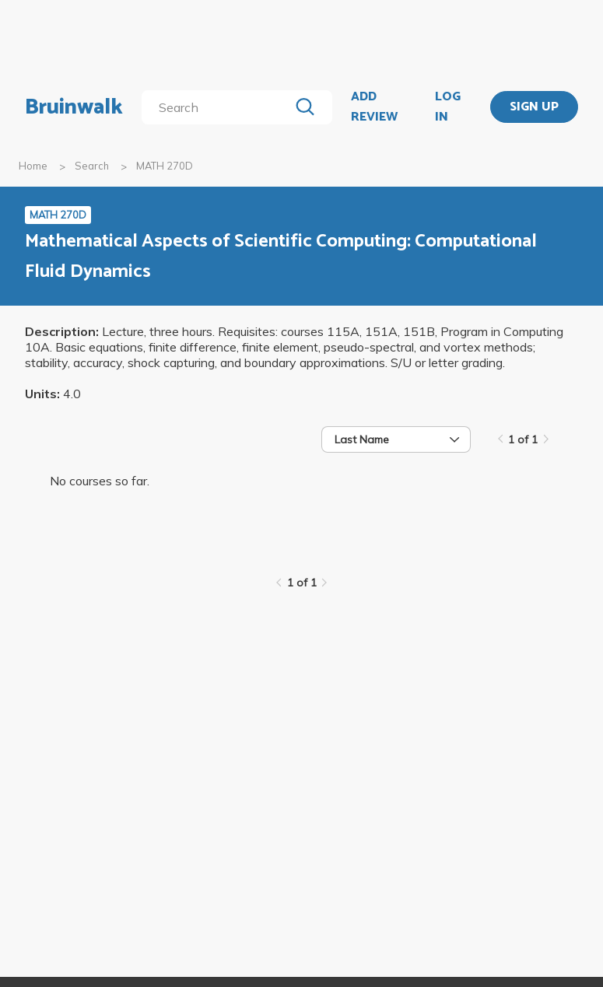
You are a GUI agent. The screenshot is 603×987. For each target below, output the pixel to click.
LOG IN (448, 107)
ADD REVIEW (374, 107)
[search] (218, 107)
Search (92, 165)
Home (33, 165)
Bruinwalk (74, 107)
